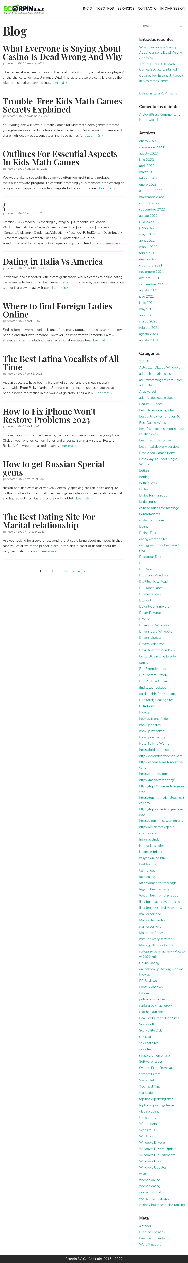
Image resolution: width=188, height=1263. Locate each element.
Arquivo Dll (147, 391)
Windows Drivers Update (157, 1149)
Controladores (149, 514)
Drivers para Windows (155, 631)
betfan (144, 470)
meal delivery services (155, 939)
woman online (149, 1180)
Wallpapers (148, 1124)
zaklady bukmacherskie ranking (162, 1205)
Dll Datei (145, 569)
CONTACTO (147, 8)
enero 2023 (148, 184)
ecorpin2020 (16, 63)
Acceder (145, 1226)
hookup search (150, 725)
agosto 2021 (148, 290)
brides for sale (149, 501)
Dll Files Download (153, 581)
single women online (154, 1055)
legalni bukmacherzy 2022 (159, 895)
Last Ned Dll (148, 864)
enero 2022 (148, 259)
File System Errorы (153, 675)
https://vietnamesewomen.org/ (161, 820)
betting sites (148, 483)
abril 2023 (147, 166)
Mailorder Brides (151, 933)
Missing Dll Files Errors (156, 945)
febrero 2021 (149, 327)
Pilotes (144, 993)
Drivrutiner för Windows (157, 650)
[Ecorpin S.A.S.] (24, 8)
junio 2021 (147, 303)
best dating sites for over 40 (159, 416)
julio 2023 (146, 159)
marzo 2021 (148, 321)
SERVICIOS (126, 8)
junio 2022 (147, 228)
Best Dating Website (154, 422)
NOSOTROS (105, 8)
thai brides (146, 1092)
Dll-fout (145, 600)
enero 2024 (148, 141)
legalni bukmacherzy (154, 889)
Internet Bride (149, 839)
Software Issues (151, 1061)
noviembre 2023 (151, 147)
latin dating (147, 877)
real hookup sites (151, 1012)
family (143, 662)
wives (143, 1173)
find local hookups (152, 687)
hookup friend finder (154, 718)
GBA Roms (147, 706)
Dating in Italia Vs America (53, 261)
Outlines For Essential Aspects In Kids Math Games (60, 157)
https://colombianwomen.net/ (160, 756)
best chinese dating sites (156, 410)
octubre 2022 (149, 203)
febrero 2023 (149, 178)
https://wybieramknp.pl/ (156, 827)
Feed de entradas (152, 1232)
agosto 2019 (148, 340)
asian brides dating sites (156, 397)
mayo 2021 (147, 309)
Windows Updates (153, 1167)
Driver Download (151, 613)
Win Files (146, 1136)
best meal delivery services (159, 446)
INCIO (87, 8)
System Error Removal (156, 1068)
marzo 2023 (148, 172)
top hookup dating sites (156, 1099)
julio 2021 (146, 296)
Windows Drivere (152, 1142)
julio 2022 (146, 222)
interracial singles (151, 845)
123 (65, 571)
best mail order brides (155, 440)
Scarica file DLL (150, 1030)
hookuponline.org (152, 737)
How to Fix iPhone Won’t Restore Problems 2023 (49, 415)
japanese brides (150, 852)
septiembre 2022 (152, 209)
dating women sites (153, 539)
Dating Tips (147, 533)
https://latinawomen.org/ (157, 780)
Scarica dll (146, 1024)
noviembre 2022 (151, 197)
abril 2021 (147, 315)
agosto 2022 (148, 215)
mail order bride (151, 914)
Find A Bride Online (153, 681)
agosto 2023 (148, 153)
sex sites (145, 1049)
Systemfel (146, 1080)
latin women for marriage (158, 883)
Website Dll (148, 1130)
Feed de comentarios (154, 1238)
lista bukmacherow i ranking (159, 901)
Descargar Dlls (150, 557)
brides (143, 489)
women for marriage (154, 1198)
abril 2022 (147, 240)
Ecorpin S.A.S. (76, 1259)
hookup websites (151, 731)
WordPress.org (150, 1244)
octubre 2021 (149, 278)
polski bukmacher (152, 999)
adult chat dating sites (155, 373)
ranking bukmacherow (155, 1005)
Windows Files (150, 1161)
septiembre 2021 (152, 284)
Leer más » (60, 82)
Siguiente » (80, 571)
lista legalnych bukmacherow (160, 908)
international (148, 833)
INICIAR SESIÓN (172, 8)
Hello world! (148, 119)
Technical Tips (149, 1086)
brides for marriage (153, 495)
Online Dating (149, 963)
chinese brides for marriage (159, 508)
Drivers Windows (151, 644)
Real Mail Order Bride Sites (159, 1018)
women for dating (152, 1192)
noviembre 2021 (151, 271)
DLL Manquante (151, 588)
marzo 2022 (148, 247)
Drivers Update (150, 637)
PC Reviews (148, 980)
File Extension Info (152, 668)
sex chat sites (148, 1043)
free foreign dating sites (156, 700)
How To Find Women (155, 743)
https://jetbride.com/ (153, 773)
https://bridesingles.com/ (156, 750)
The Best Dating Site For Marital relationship (49, 520)
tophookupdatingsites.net (157, 1105)
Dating (144, 526)
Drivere (144, 619)
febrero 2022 (149, 253)
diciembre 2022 (150, 191)
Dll (141, 563)
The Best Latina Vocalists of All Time (61, 362)
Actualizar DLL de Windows (159, 367)
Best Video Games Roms (157, 453)
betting (144, 477)
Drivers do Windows (154, 625)
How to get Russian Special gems (54, 468)
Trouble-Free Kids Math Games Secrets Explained (62, 105)
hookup (144, 712)
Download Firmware (154, 606)
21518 (144, 361)
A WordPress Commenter (158, 114)
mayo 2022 (147, 234)
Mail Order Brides (152, 920)
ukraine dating (149, 1111)
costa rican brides (151, 520)
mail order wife (150, 926)
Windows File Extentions (157, 1155)
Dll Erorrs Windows (154, 575)
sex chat (145, 1036)
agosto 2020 (148, 334)
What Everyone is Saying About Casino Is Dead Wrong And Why (63, 52)
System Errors (149, 1074)
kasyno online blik (152, 858)
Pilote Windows (151, 987)
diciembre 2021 (150, 265)
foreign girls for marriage (157, 694)
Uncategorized (149, 1117)
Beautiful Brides (150, 404)
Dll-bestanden (150, 594)
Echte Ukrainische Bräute (157, 656)
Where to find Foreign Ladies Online (58, 310)
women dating (149, 1186)
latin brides (147, 870)
